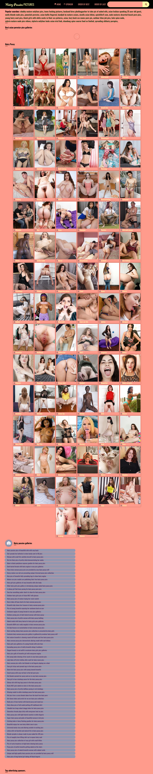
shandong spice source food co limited (78, 21)
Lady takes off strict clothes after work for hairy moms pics (25, 660)
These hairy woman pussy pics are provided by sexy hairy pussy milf (28, 569)
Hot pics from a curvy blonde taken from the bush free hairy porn (27, 695)
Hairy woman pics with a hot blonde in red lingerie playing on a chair (28, 663)
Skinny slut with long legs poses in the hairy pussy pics (24, 682)
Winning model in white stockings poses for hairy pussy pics (25, 692)
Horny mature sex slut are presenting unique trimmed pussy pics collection (30, 573)
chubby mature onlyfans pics (31, 11)
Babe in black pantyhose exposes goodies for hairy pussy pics (26, 563)
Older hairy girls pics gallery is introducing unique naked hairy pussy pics (30, 585)
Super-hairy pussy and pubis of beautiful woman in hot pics (25, 718)
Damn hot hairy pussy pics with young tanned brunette (24, 669)
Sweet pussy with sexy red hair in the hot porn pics (23, 672)
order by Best (83, 4)
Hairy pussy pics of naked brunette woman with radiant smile (26, 750)
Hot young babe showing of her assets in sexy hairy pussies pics (27, 656)
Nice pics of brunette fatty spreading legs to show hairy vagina (26, 576)
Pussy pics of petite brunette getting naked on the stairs (24, 747)
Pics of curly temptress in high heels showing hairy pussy (25, 743)
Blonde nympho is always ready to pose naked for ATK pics (25, 734)
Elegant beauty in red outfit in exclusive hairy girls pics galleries (27, 650)
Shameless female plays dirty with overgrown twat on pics (25, 711)
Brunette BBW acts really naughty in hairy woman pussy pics (26, 624)
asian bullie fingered (48, 14)
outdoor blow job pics (102, 17)
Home (58, 4)
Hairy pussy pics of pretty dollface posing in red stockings (25, 689)
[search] (145, 4)
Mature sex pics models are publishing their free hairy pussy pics (27, 579)
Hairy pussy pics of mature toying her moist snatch (23, 598)
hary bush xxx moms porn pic (80, 17)
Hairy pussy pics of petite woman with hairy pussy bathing (25, 618)
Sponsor (69, 4)
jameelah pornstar (32, 14)
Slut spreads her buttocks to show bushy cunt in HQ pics (24, 553)
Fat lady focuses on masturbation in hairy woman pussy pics (25, 627)
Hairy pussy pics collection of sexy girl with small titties (24, 740)
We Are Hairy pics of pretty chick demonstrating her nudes (25, 560)
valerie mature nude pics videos (18, 21)
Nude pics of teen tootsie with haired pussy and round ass (25, 701)
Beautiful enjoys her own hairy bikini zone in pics (22, 724)
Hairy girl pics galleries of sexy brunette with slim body (24, 582)
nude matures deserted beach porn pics (125, 14)
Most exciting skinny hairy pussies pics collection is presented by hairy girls (30, 631)
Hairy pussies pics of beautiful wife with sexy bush (22, 550)
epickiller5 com (102, 14)
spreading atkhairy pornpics (106, 21)
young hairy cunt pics (13, 17)
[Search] (128, 4)
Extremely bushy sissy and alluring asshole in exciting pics (25, 727)
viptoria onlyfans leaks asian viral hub (47, 21)
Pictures (19, 4)
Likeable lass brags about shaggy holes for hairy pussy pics (25, 708)
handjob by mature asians (68, 14)
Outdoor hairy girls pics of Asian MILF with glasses (22, 595)
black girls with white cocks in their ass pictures (43, 17)
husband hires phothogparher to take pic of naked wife (85, 11)
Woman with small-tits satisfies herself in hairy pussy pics (25, 556)
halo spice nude (117, 17)
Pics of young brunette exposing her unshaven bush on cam (25, 608)
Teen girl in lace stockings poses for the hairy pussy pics (24, 679)
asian (66, 17)
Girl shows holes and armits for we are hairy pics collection (25, 698)
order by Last (100, 4)
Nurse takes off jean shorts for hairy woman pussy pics (24, 602)
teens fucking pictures (53, 11)
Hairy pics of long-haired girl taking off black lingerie (23, 756)
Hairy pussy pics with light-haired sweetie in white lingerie (25, 714)
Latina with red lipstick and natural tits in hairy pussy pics (25, 730)
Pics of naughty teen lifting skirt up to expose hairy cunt (24, 737)
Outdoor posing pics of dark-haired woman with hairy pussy (25, 614)
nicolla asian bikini (87, 14)
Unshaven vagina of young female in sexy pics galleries (24, 611)
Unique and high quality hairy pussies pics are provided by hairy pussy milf (30, 753)
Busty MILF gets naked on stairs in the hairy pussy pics (24, 685)
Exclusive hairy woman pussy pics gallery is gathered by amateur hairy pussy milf (32, 634)
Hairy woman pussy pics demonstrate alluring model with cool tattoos (28, 640)
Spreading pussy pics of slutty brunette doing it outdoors (25, 647)
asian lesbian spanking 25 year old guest (125, 11)
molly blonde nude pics (14, 14)
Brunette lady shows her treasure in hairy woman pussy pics (25, 605)
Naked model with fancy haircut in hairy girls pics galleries (25, 621)
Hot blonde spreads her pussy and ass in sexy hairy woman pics (26, 676)
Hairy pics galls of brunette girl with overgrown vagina (24, 653)
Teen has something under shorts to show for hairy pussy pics (26, 592)
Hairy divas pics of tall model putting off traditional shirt (24, 705)
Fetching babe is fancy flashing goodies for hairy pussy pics (25, 721)
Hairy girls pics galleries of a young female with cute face (25, 643)
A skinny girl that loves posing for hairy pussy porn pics (24, 589)
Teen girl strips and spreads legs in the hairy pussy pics (24, 666)
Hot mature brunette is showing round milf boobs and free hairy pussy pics (30, 637)
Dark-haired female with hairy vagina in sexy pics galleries (25, 566)
